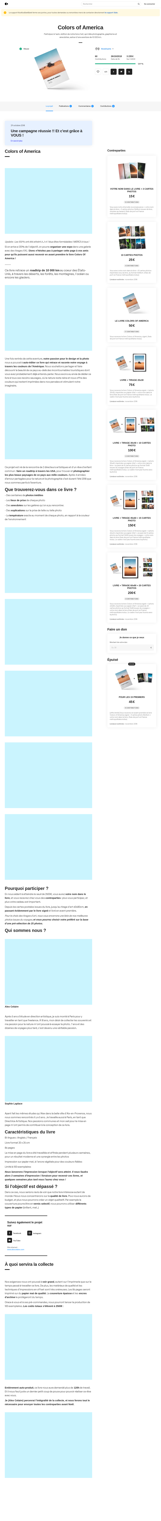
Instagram (34, 939)
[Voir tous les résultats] (139, 4)
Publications (65, 106)
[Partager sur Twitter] (121, 72)
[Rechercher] (111, 4)
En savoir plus (16, 141)
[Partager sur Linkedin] (129, 72)
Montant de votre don (118, 642)
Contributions (107, 106)
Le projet (49, 106)
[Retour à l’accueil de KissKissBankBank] (4, 4)
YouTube (13, 947)
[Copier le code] (106, 72)
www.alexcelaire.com (15, 956)
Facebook (14, 939)
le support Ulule (111, 13)
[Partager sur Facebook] (114, 72)
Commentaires (86, 106)
